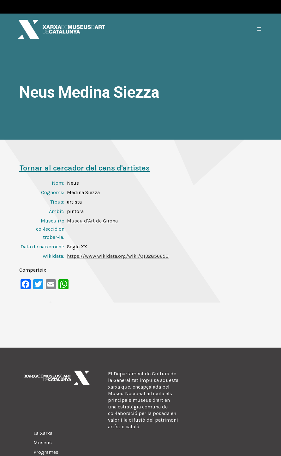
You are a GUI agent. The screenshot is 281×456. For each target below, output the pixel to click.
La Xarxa (42, 433)
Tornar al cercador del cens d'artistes (84, 168)
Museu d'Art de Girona (92, 221)
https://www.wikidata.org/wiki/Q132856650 (118, 256)
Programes (45, 452)
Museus (42, 443)
